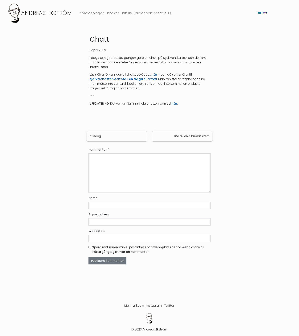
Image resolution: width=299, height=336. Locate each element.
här (154, 74)
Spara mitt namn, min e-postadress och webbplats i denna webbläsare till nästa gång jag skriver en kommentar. (148, 249)
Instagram (154, 305)
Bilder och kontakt (150, 13)
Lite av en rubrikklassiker (191, 136)
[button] (170, 12)
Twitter (169, 305)
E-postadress (98, 214)
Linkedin (138, 305)
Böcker (113, 13)
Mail (127, 305)
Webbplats (96, 231)
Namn (92, 198)
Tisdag (95, 136)
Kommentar (98, 149)
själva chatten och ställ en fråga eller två (123, 79)
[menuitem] (259, 13)
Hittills (127, 13)
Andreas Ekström (46, 13)
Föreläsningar (92, 13)
